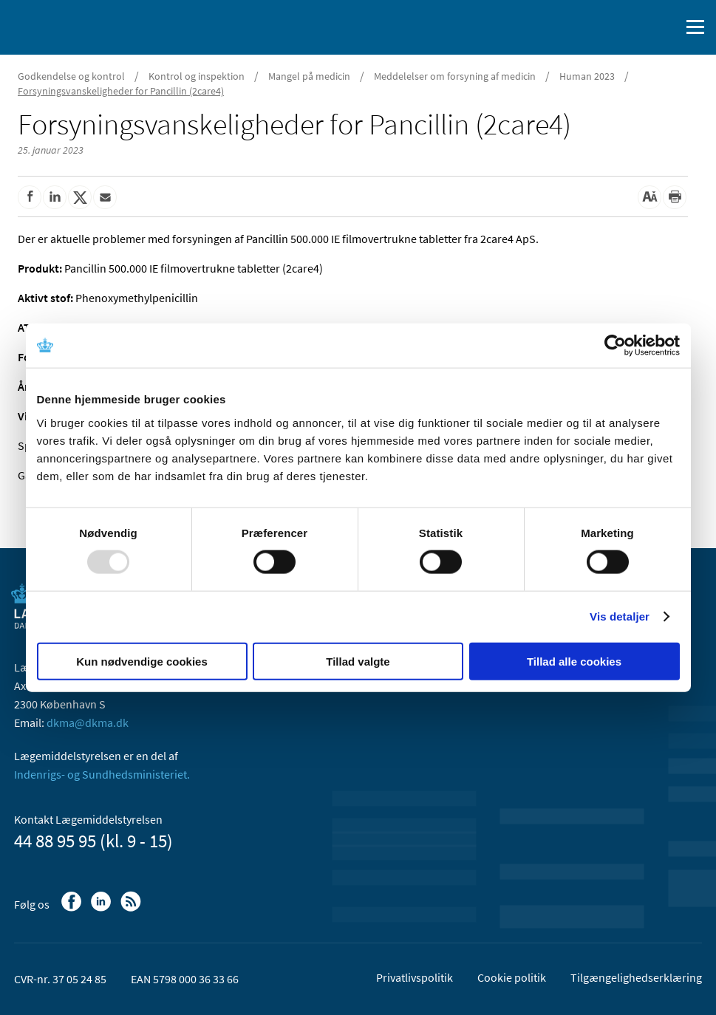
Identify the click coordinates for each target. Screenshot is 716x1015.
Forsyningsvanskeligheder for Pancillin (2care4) (121, 91)
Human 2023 (587, 76)
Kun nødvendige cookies (142, 661)
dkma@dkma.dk (88, 722)
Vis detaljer (619, 616)
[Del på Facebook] (29, 197)
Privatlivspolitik (414, 977)
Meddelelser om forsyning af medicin (455, 76)
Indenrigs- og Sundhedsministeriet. (102, 774)
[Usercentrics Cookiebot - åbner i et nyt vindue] (615, 346)
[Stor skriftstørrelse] (649, 197)
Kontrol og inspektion (197, 76)
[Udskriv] (674, 197)
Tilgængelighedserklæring (636, 977)
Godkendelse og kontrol (71, 76)
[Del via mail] (105, 197)
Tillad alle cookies (574, 661)
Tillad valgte (357, 661)
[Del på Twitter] (80, 197)
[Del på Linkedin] (55, 197)
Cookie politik (511, 977)
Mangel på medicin (309, 76)
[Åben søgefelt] (666, 27)
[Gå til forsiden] (74, 25)
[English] (631, 27)
